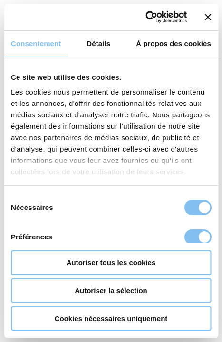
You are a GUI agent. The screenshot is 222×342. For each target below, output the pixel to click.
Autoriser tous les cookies (111, 262)
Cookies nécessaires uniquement (111, 318)
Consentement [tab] (36, 43)
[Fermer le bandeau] (207, 17)
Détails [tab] (98, 43)
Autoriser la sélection (111, 290)
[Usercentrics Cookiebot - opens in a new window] (145, 17)
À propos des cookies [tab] (173, 43)
